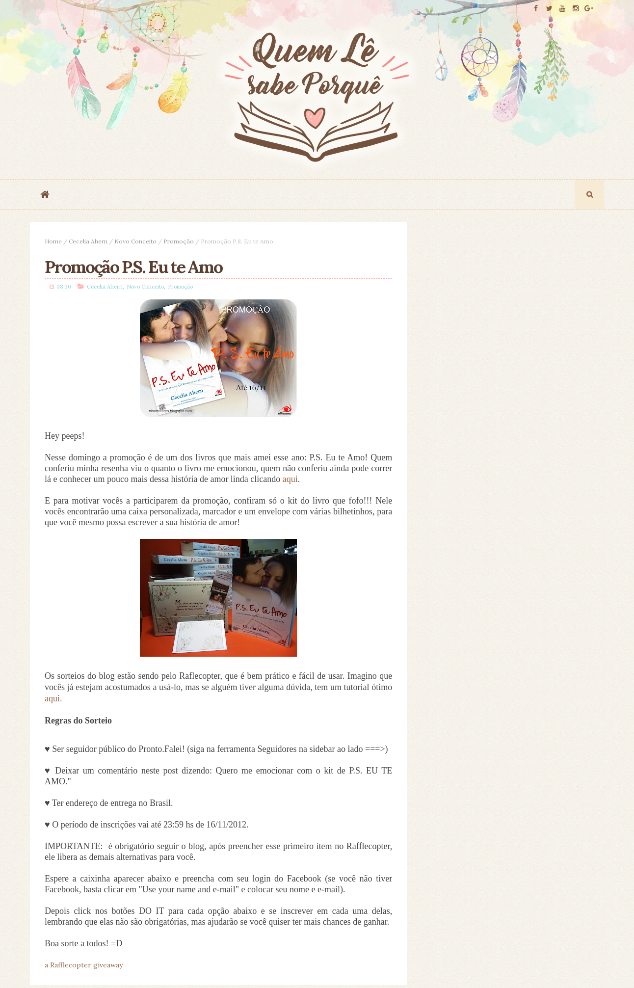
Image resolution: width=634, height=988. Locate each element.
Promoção (178, 241)
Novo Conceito (135, 241)
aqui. (53, 698)
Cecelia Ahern (88, 241)
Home (53, 241)
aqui (290, 479)
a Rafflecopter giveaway (84, 965)
